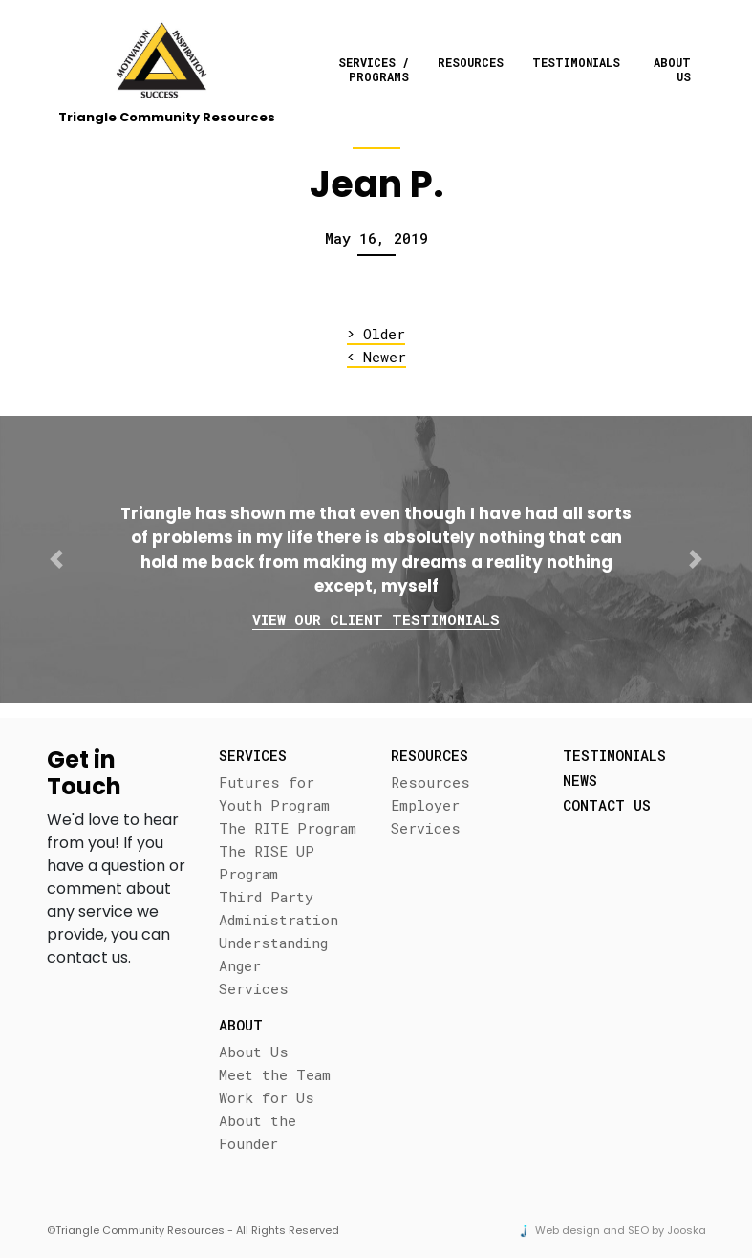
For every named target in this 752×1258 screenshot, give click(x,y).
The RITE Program (287, 827)
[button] (56, 559)
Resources (471, 62)
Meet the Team (275, 1074)
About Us (672, 68)
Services (254, 988)
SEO (638, 1230)
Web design (567, 1230)
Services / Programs (373, 68)
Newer (376, 357)
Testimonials (576, 62)
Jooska (686, 1230)
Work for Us (266, 1097)
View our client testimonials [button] (376, 619)
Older (376, 334)
